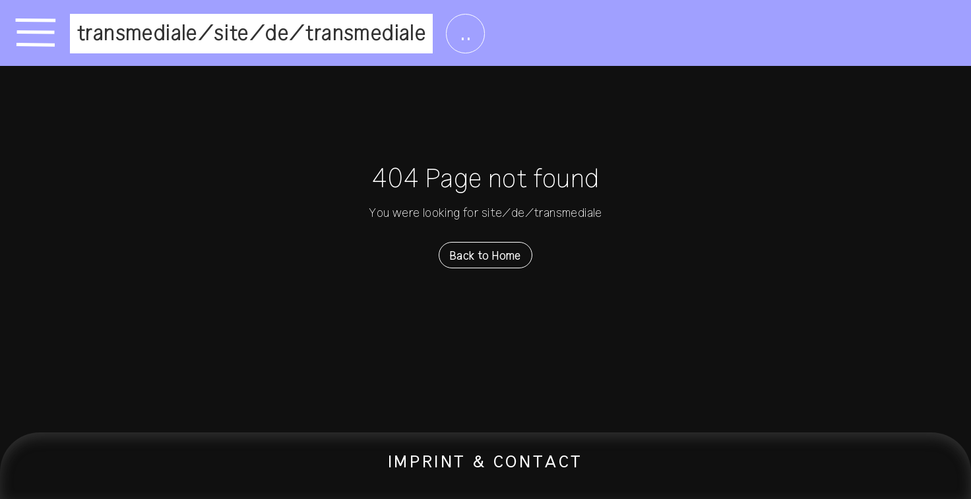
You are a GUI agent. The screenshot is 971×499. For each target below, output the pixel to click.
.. (465, 34)
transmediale (137, 34)
